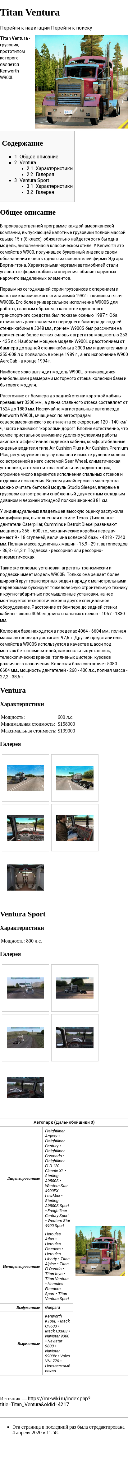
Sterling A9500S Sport (57, 1203)
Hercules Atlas (53, 1236)
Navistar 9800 (53, 1343)
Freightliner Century (55, 1143)
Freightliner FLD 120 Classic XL (55, 1166)
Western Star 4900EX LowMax (56, 1190)
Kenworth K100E (53, 1318)
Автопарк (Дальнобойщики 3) (64, 1122)
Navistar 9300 (57, 1336)
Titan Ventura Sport (57, 1296)
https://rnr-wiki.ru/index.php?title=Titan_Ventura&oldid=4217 (45, 1401)
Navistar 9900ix (52, 1353)
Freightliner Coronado (55, 1153)
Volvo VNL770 (57, 1358)
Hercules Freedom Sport (54, 1288)
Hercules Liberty (53, 1256)
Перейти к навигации (25, 28)
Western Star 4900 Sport (57, 1223)
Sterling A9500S (52, 1178)
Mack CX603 (56, 1331)
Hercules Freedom (53, 1246)
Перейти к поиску (71, 28)
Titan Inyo (53, 1273)
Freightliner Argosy (55, 1133)
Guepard (52, 1307)
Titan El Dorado (56, 1266)
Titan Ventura (57, 1278)
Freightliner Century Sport (57, 1213)
